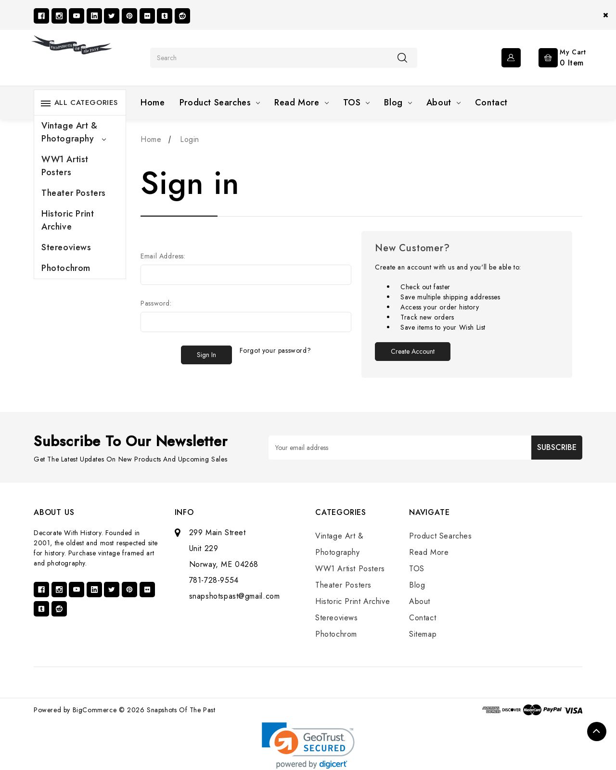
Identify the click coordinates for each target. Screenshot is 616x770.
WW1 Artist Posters (65, 166)
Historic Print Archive (67, 220)
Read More (301, 102)
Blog (397, 102)
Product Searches (220, 102)
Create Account (413, 351)
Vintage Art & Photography (73, 132)
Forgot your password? (275, 350)
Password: (156, 303)
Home (153, 102)
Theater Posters (73, 193)
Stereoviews (66, 247)
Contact (491, 102)
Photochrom (65, 268)
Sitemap (422, 634)
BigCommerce (95, 710)
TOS (356, 102)
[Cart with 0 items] (554, 57)
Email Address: (163, 256)
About (443, 102)
